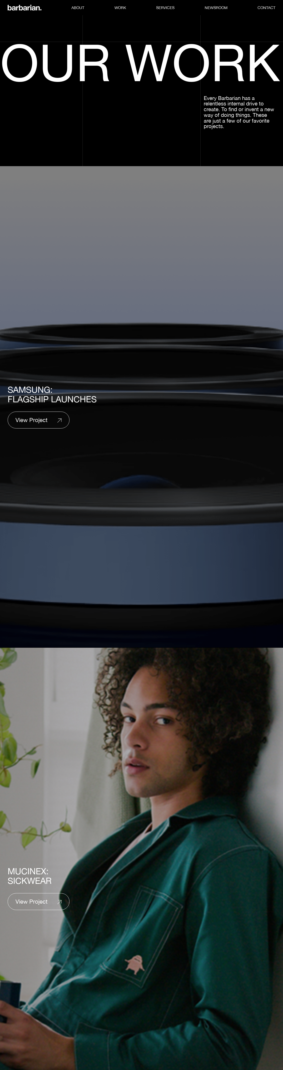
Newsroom (216, 7)
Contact (266, 7)
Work (120, 7)
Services (165, 7)
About (77, 7)
